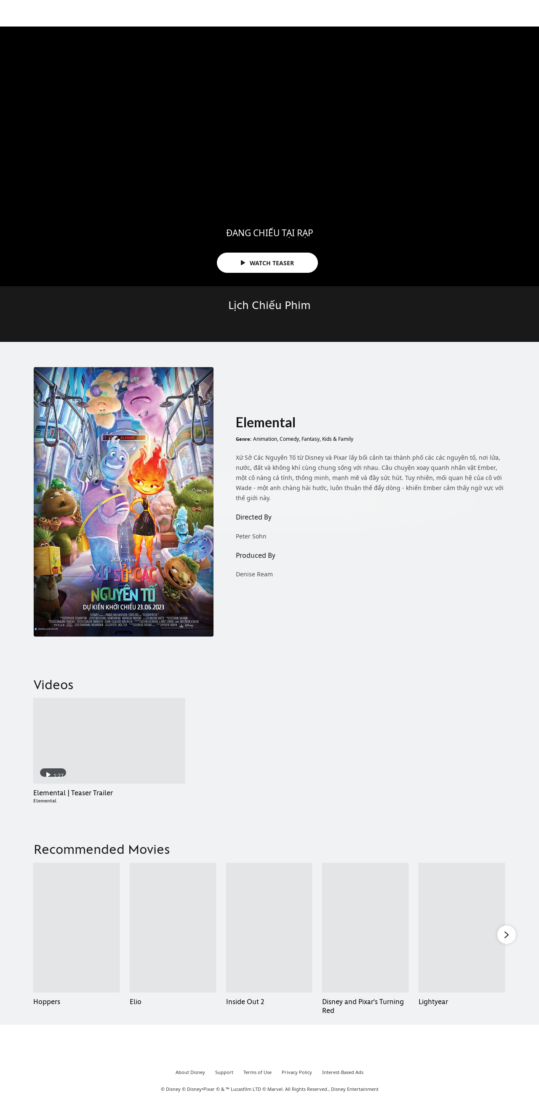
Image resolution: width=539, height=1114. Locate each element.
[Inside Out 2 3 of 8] (269, 927)
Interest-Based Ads (342, 1079)
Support (224, 1079)
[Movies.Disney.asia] (30, 14)
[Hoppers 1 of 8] (76, 927)
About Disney (190, 1079)
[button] (506, 933)
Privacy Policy (297, 1079)
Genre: (243, 439)
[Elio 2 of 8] (173, 927)
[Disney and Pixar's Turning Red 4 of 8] (365, 927)
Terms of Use (257, 1079)
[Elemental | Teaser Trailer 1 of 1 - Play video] (109, 740)
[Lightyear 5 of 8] (462, 927)
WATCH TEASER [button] (267, 263)
